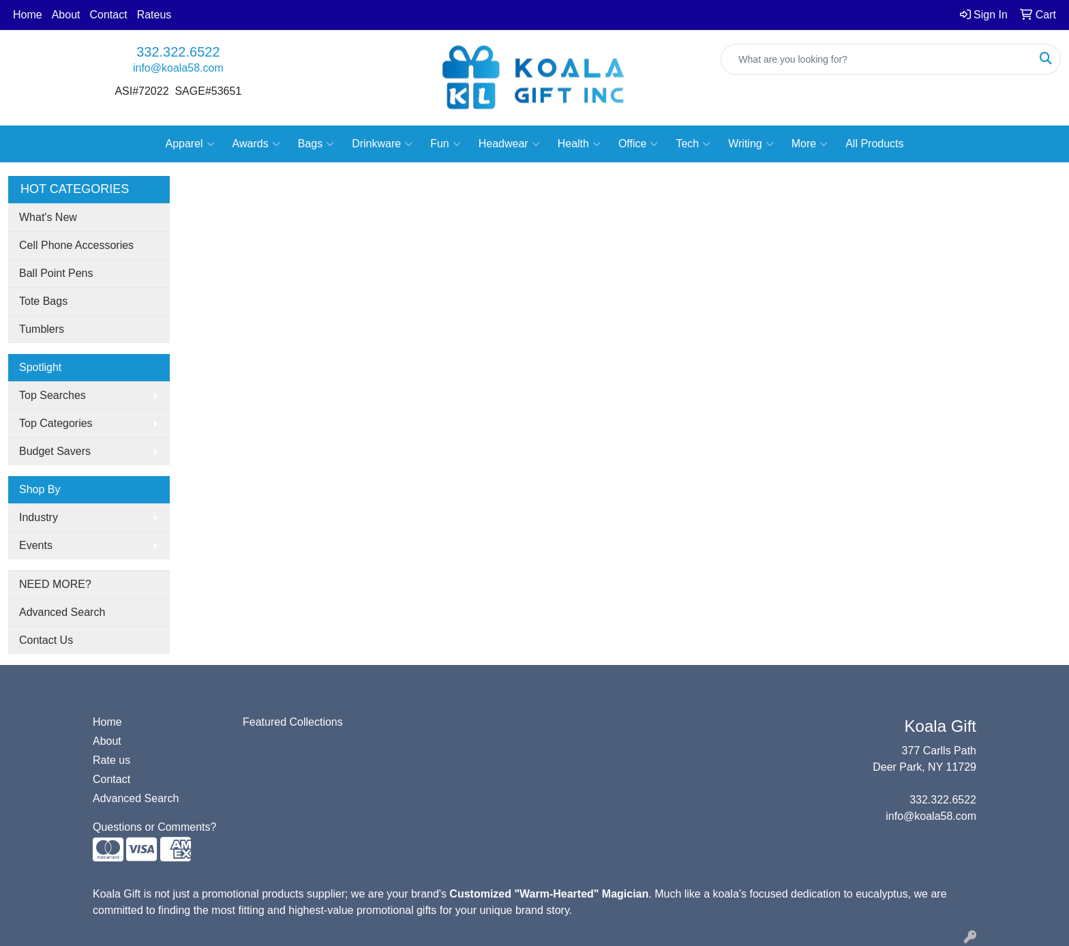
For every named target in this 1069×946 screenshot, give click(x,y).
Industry (38, 517)
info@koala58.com (178, 68)
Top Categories (56, 423)
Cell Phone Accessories (76, 245)
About (66, 14)
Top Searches (52, 395)
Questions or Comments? (154, 827)
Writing (751, 144)
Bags (316, 144)
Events (35, 545)
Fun (445, 144)
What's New (48, 217)
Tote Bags (43, 301)
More (810, 144)
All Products (874, 143)
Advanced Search (62, 612)
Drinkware (382, 144)
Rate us (111, 760)
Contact (108, 14)
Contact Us (46, 640)
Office (638, 144)
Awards (256, 144)
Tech (693, 144)
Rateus (154, 14)
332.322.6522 (178, 51)
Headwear (509, 144)
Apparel (189, 144)
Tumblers (41, 329)
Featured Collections (293, 722)
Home (27, 14)
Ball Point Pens (56, 273)
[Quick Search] (876, 59)
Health (579, 144)
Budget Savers (55, 451)
